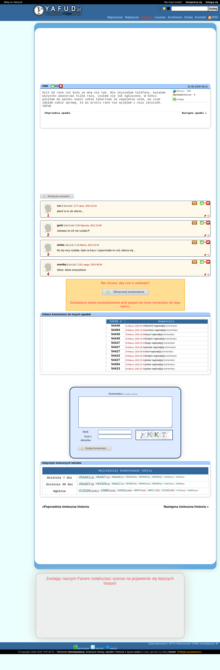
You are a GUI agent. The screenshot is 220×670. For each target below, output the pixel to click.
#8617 (154, 497)
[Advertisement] (16, 335)
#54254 (131, 490)
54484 (115, 332)
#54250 (157, 490)
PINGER (111, 655)
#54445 (117, 483)
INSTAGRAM (81, 655)
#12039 (89, 497)
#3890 (108, 497)
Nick (85, 437)
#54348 (180, 490)
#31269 (168, 497)
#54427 (103, 483)
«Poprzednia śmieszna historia (65, 513)
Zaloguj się (211, 2)
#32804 (192, 497)
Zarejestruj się (194, 2)
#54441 (86, 484)
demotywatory (76, 658)
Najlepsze (132, 17)
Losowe (160, 17)
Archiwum (175, 17)
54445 (115, 327)
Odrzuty (146, 17)
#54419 (131, 483)
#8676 (140, 497)
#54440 (144, 483)
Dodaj (188, 17)
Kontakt (200, 17)
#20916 (125, 497)
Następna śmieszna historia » (186, 513)
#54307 (86, 491)
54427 (115, 347)
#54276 (169, 490)
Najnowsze (115, 17)
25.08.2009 (194, 86)
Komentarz (123, 394)
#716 (180, 497)
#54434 (180, 484)
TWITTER (97, 655)
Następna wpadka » (194, 113)
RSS (213, 17)
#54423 (169, 484)
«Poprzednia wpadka (57, 113)
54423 (115, 363)
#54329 (103, 490)
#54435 (157, 483)
